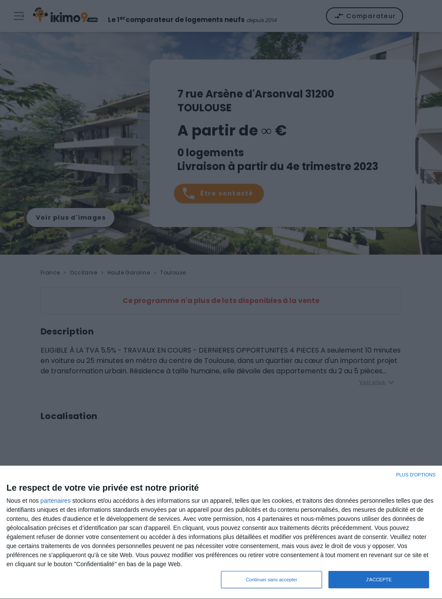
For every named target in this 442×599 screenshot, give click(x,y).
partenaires (56, 501)
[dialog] (221, 532)
